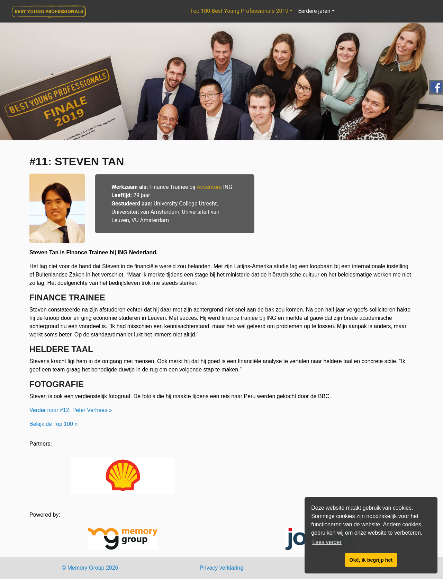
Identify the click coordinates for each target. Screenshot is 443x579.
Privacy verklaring (221, 568)
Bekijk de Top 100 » (53, 424)
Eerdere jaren (314, 11)
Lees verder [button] (327, 542)
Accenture (209, 187)
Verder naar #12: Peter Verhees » (70, 410)
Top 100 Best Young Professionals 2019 (239, 11)
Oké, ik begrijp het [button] (371, 560)
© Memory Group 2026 (90, 568)
